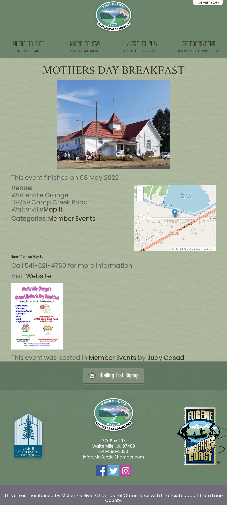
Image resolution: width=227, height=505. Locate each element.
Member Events (72, 218)
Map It (53, 209)
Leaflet (175, 249)
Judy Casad (165, 358)
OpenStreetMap (192, 249)
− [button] (140, 197)
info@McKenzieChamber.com (113, 457)
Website (38, 276)
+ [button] (140, 190)
